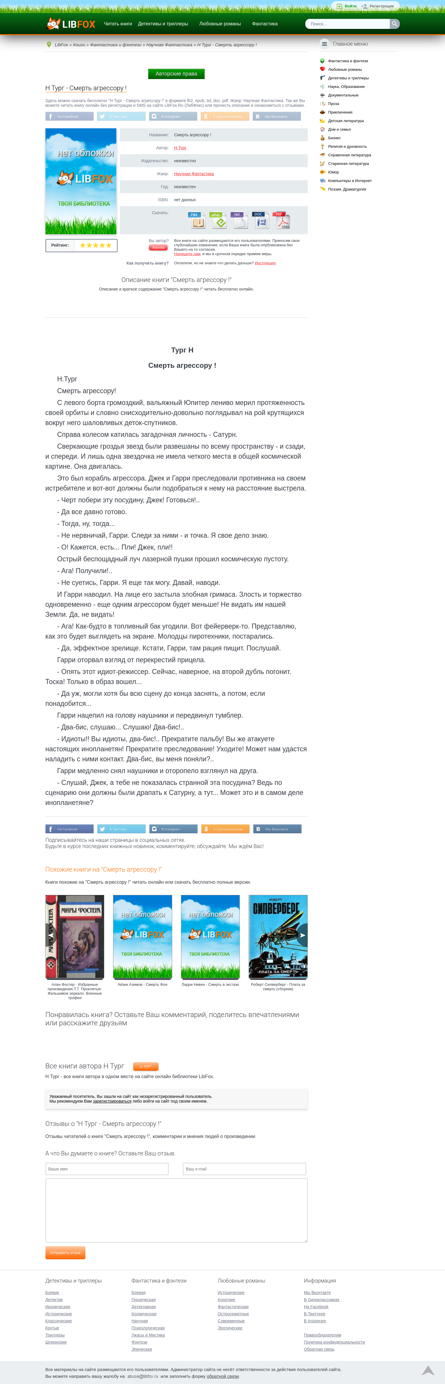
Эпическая (141, 1348)
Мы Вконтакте (279, 116)
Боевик (52, 1292)
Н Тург (180, 148)
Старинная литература (348, 163)
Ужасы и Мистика (148, 1334)
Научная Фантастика (194, 174)
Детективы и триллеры (163, 23)
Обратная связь (319, 1348)
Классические (58, 1320)
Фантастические (233, 1306)
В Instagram (172, 116)
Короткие (226, 1299)
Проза (333, 103)
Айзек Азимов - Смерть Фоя (142, 985)
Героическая (143, 1299)
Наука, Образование (346, 86)
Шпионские (56, 1341)
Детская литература (346, 121)
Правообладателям (322, 1334)
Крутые (52, 1327)
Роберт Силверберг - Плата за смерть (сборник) (278, 987)
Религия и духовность (347, 146)
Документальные (343, 95)
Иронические (58, 1306)
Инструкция (265, 263)
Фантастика (265, 23)
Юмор (333, 172)
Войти (350, 6)
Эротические (230, 1327)
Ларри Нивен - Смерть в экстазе (210, 985)
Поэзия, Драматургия (347, 189)
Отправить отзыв (65, 1253)
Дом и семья (339, 129)
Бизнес (334, 138)
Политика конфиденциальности (334, 1341)
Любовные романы (220, 23)
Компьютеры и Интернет (350, 180)
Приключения (340, 112)
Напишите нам (187, 254)
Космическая (143, 1313)
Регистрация (382, 6)
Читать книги (118, 23)
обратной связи (223, 1375)
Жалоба (158, 248)
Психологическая (147, 1327)
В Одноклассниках (230, 116)
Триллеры (55, 1334)
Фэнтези (139, 1341)
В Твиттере (119, 116)
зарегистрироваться (112, 1101)
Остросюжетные (233, 1313)
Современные (231, 1320)
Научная (139, 1320)
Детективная (143, 1306)
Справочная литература (349, 155)
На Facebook (68, 116)
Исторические (58, 1313)
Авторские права (176, 74)
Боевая (138, 1292)
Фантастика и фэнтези (348, 61)
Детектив (54, 1299)
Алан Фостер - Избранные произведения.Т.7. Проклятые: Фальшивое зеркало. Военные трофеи (75, 992)
